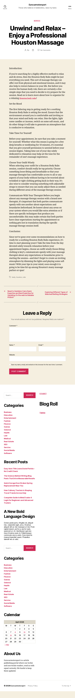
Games (7, 434)
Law (5, 442)
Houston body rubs (29, 99)
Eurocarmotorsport (37, 5)
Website (12, 362)
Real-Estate (9, 448)
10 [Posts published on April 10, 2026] (24, 639)
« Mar (7, 652)
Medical (7, 445)
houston (19, 278)
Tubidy (42, 419)
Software (8, 460)
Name (12, 352)
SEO (5, 451)
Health (6, 440)
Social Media (9, 457)
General (7, 437)
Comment (13, 332)
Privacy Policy (35, 692)
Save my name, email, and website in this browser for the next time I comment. (36, 371)
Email (40, 352)
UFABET (43, 400)
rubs (24, 278)
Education (8, 422)
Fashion (7, 428)
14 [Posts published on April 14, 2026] (11, 642)
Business (8, 419)
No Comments (45, 51)
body (14, 278)
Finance (7, 431)
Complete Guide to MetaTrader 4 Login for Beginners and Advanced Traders (18, 507)
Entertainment (10, 425)
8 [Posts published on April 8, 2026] (15, 639)
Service (37, 21)
